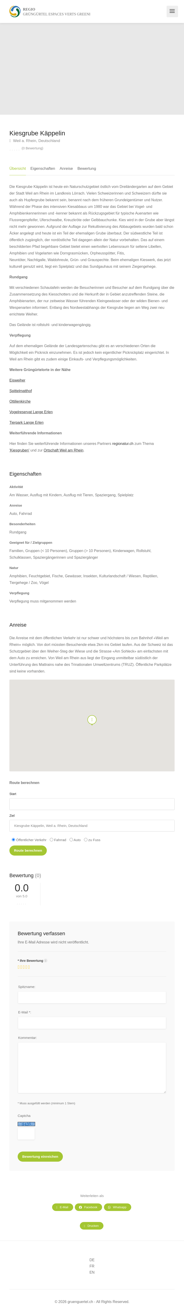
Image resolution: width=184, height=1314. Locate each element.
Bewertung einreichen (40, 1156)
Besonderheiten (22, 524)
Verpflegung (19, 593)
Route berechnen (28, 850)
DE (92, 1260)
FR (91, 1266)
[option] (138, 69)
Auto (75, 840)
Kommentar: (27, 1038)
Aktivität (16, 487)
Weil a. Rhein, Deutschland (34, 141)
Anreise (66, 168)
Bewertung (86, 168)
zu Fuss (92, 840)
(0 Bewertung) (32, 148)
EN (92, 1272)
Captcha (24, 1116)
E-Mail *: (24, 1012)
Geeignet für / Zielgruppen (30, 542)
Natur (13, 568)
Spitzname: (26, 987)
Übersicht (17, 168)
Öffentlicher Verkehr (29, 840)
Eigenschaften (43, 168)
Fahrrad (58, 840)
